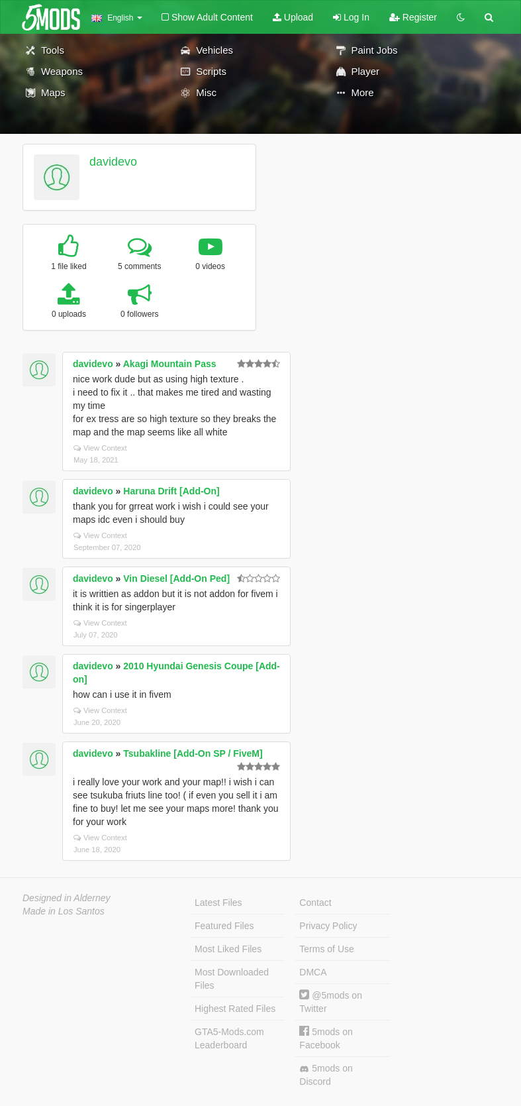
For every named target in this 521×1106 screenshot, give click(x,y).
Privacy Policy (328, 925)
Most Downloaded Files (232, 979)
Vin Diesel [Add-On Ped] (176, 578)
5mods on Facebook (325, 1038)
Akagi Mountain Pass (169, 364)
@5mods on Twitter (330, 1001)
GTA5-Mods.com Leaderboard (229, 1038)
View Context (100, 448)
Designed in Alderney (67, 898)
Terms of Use (326, 949)
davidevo (113, 161)
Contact (315, 902)
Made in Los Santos (64, 911)
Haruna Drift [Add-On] (171, 491)
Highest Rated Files (235, 1008)
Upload (293, 17)
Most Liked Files (228, 949)
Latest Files (218, 902)
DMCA (312, 972)
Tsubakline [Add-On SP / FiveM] (192, 753)
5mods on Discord (325, 1075)
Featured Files (224, 925)
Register (413, 17)
